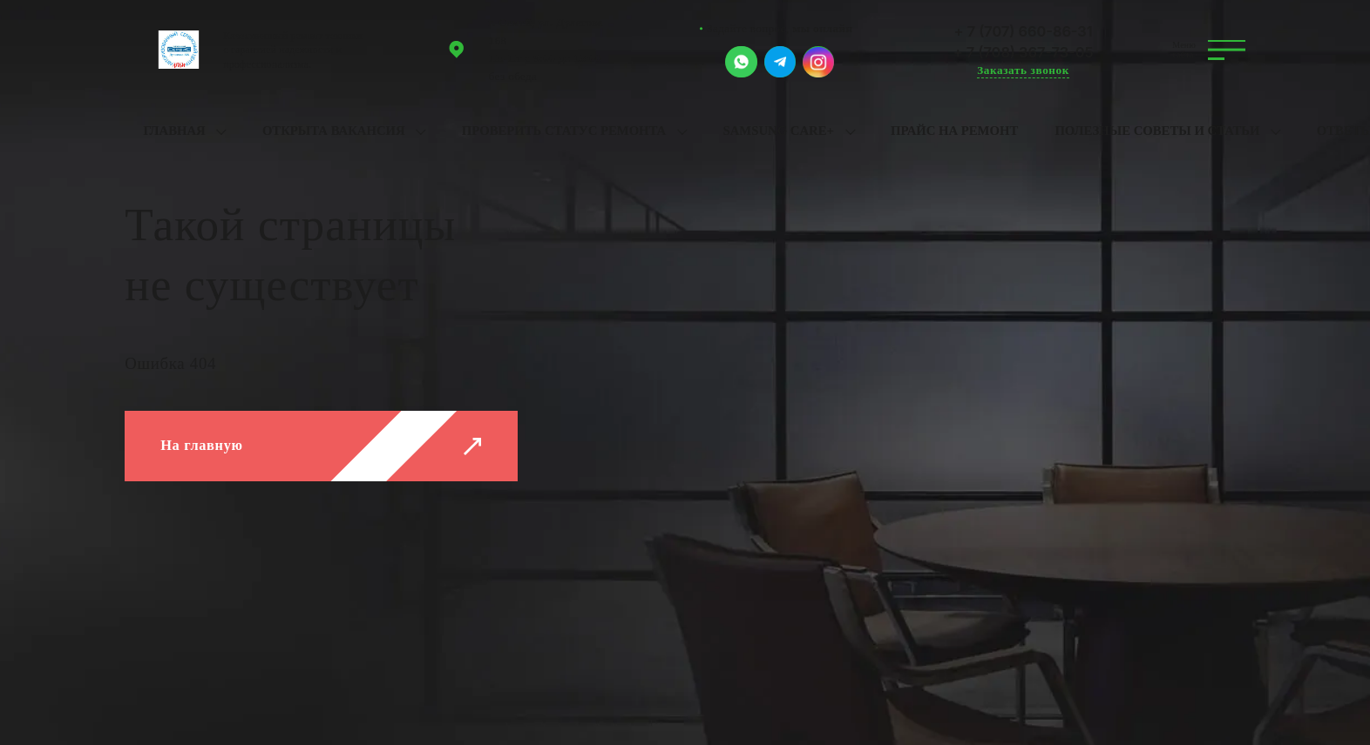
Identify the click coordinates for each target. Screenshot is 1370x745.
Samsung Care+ (777, 131)
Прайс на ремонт (954, 131)
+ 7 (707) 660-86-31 (1023, 31)
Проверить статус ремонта (564, 131)
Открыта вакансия (333, 131)
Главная (174, 131)
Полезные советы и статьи (1157, 131)
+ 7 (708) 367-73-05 (1023, 52)
